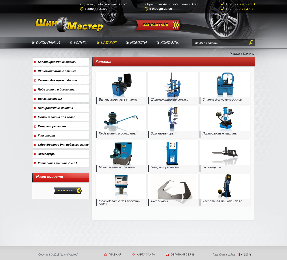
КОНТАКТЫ (170, 42)
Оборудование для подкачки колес (63, 144)
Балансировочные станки (57, 62)
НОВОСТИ (138, 42)
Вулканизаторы (50, 98)
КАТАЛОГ (109, 42)
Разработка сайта (224, 254)
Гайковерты (47, 135)
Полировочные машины (55, 108)
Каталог (248, 53)
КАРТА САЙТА (146, 254)
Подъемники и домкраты (56, 89)
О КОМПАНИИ (48, 42)
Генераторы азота (52, 126)
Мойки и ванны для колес (56, 117)
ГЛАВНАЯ (115, 254)
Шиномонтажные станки (57, 71)
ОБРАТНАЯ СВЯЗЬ (183, 254)
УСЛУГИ (80, 42)
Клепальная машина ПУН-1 (57, 163)
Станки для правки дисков (57, 80)
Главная (235, 53)
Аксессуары (46, 154)
